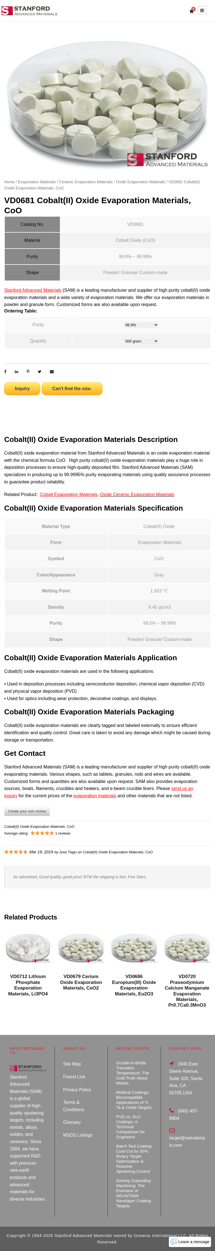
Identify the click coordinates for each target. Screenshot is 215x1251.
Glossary (72, 1122)
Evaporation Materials (37, 182)
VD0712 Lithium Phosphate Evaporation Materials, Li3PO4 (28, 985)
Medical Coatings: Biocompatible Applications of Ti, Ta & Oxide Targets (133, 1100)
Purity (38, 324)
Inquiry (22, 388)
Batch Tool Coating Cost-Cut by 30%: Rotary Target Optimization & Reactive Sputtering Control (133, 1159)
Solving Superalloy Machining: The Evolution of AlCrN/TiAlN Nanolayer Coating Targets (133, 1193)
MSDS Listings (78, 1135)
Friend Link (74, 1076)
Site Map (72, 1064)
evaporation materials (94, 795)
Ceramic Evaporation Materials (86, 182)
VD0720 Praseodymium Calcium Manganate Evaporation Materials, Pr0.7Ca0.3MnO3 (187, 991)
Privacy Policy (77, 1089)
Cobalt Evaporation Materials (68, 494)
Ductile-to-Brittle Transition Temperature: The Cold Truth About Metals (132, 1072)
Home (9, 182)
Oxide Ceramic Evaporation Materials (137, 494)
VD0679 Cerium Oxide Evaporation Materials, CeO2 (81, 982)
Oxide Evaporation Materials (140, 182)
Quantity (38, 341)
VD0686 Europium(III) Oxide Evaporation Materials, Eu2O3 (134, 985)
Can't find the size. (72, 388)
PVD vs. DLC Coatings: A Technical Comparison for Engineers (130, 1126)
